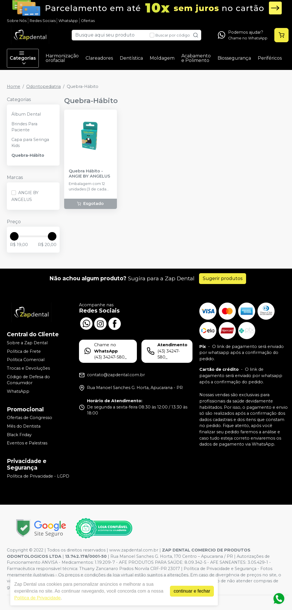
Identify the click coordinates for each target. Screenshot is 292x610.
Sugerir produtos (222, 278)
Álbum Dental (26, 114)
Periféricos (270, 58)
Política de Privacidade (37, 597)
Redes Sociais (43, 21)
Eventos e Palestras (27, 443)
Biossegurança (234, 58)
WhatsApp (68, 21)
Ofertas (88, 21)
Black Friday (19, 434)
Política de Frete (24, 351)
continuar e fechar (192, 591)
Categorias (23, 58)
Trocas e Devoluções (28, 368)
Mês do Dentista (23, 426)
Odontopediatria (43, 86)
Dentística (131, 58)
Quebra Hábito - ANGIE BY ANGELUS (89, 173)
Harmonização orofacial (62, 58)
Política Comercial (25, 360)
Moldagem (162, 58)
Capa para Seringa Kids (30, 142)
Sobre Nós (17, 21)
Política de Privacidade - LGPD (38, 476)
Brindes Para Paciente (24, 127)
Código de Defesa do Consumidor (28, 380)
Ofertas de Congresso (29, 417)
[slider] (14, 236)
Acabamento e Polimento (196, 58)
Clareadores (99, 58)
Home (13, 86)
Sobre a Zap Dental (27, 342)
